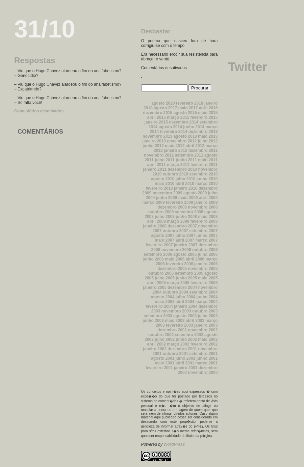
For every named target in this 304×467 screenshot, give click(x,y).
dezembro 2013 (203, 131)
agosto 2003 (185, 315)
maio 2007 (164, 240)
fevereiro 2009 (179, 202)
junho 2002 (186, 339)
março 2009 (154, 202)
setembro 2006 (158, 254)
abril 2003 (195, 320)
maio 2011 (208, 160)
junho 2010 (207, 178)
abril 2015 (156, 117)
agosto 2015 (185, 112)
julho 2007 (186, 235)
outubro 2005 (161, 273)
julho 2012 (208, 141)
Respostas (34, 60)
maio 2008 (208, 216)
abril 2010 (185, 183)
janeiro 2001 (185, 367)
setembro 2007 (203, 230)
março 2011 (178, 164)
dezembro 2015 (158, 112)
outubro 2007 (175, 230)
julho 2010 (186, 178)
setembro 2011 (189, 155)
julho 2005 (165, 278)
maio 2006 (174, 259)
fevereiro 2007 (159, 245)
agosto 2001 (162, 358)
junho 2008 (186, 216)
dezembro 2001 (182, 349)
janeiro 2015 (156, 122)
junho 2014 (193, 127)
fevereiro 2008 (204, 221)
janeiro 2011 (155, 169)
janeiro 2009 (206, 202)
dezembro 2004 (182, 287)
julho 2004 (186, 297)
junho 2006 (153, 259)
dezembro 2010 (182, 169)
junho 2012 (153, 145)
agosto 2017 (165, 108)
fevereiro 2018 (189, 103)
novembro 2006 (176, 249)
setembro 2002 (189, 334)
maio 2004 (164, 301)
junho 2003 (153, 320)
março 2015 (178, 117)
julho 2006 (208, 254)
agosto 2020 (163, 103)
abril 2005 (156, 282)
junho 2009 (166, 197)
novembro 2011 (159, 155)
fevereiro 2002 (204, 344)
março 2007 (206, 240)
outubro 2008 (161, 212)
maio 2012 (174, 145)
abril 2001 (185, 363)
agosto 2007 (162, 235)
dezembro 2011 (203, 150)
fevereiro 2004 (159, 306)
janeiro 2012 (175, 150)
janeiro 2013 (154, 141)
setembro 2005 (189, 273)
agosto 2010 (162, 178)
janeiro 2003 (206, 325)
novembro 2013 (157, 136)
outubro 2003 (205, 311)
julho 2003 (208, 315)
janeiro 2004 (185, 306)
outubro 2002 (161, 334)
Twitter (247, 67)
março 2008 (178, 221)
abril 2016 (208, 108)
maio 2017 (188, 108)
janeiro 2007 (185, 245)
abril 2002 (156, 344)
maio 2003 (174, 320)
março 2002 (178, 344)
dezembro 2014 (183, 122)
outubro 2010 (175, 174)
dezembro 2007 (182, 226)
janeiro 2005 (155, 287)
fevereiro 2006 (179, 264)
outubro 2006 (205, 249)
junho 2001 (207, 358)
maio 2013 (208, 136)
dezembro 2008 (172, 207)
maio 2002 (208, 339)
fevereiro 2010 (159, 188)
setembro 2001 (203, 353)
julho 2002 (165, 339)
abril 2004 (185, 301)
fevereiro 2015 (204, 117)
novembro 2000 (203, 372)
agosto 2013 (185, 136)
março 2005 (178, 282)
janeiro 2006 (206, 264)
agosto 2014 (170, 127)
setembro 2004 (203, 292)
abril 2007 (185, 240)
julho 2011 (165, 160)
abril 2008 (156, 221)
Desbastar (156, 31)
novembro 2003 (176, 311)
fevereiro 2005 (204, 282)
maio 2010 (164, 183)
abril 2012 (195, 145)
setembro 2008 (189, 212)
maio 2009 (188, 197)
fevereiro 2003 (179, 325)
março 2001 (206, 363)
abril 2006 (195, 259)
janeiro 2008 (155, 226)
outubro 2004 (175, 292)
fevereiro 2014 (173, 131)
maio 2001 (164, 363)
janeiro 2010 (185, 188)
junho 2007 (207, 235)
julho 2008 (165, 216)
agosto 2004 (162, 297)
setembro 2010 (203, 174)
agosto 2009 (195, 193)
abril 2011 (156, 164)
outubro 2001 (175, 353)
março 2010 (206, 183)
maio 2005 (208, 278)
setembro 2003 (158, 315)
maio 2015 (208, 112)
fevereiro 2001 (159, 367)
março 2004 (206, 301)
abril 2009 (208, 197)
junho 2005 (186, 278)
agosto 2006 (185, 254)
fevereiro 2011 (204, 164)
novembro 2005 (203, 268)
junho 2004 (207, 297)
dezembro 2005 (172, 268)
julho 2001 (186, 358)
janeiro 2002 (155, 349)
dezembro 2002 (172, 330)
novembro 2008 (203, 207)
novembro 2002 (203, 330)
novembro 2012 (182, 141)
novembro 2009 (167, 193)
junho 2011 (186, 160)
